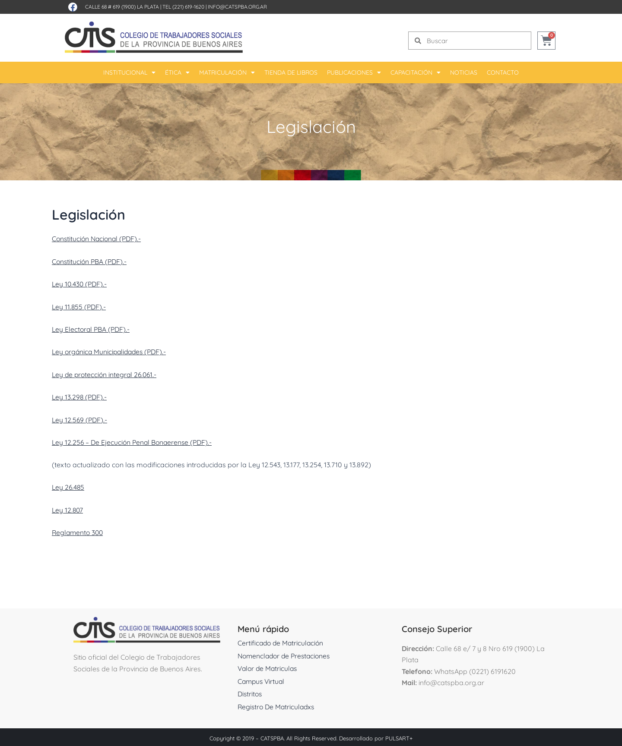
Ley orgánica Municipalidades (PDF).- (111, 350)
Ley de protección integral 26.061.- (106, 373)
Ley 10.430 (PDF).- (80, 283)
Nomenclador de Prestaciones (286, 653)
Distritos (250, 691)
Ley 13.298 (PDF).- (80, 395)
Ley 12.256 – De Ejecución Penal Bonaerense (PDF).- (134, 440)
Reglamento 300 (78, 530)
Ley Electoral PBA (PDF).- (92, 328)
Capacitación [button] (415, 72)
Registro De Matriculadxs (277, 704)
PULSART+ (399, 736)
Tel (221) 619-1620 (183, 6)
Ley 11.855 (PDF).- (80, 306)
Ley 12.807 (68, 508)
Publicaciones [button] (354, 72)
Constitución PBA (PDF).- (90, 261)
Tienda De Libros (290, 72)
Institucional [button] (129, 72)
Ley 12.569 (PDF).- (80, 418)
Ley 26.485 (69, 485)
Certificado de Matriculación (282, 640)
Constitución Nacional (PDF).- (98, 238)
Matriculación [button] (227, 72)
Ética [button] (177, 72)
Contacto (503, 72)
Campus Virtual (262, 679)
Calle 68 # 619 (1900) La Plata (122, 6)
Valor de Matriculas (269, 666)
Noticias (463, 72)
